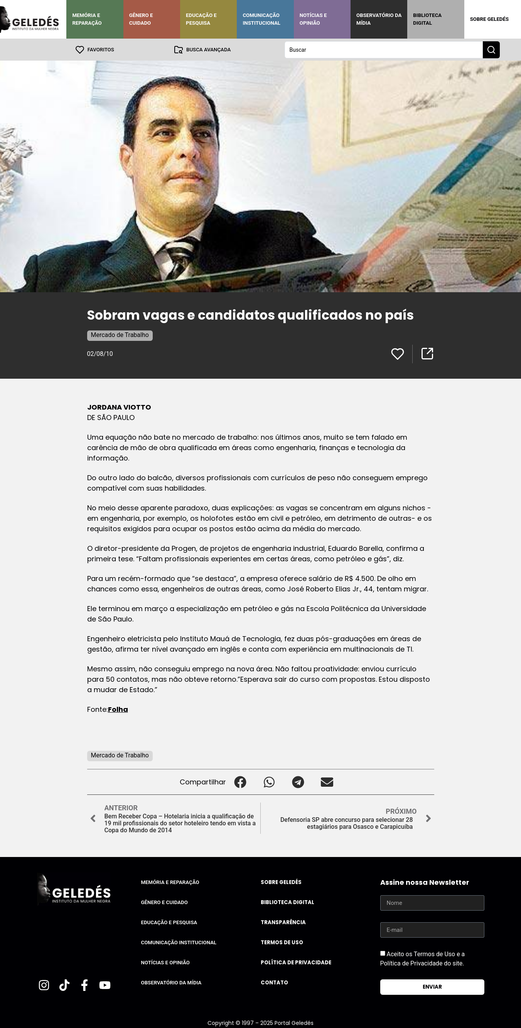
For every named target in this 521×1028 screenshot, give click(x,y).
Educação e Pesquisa (201, 19)
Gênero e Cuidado (141, 19)
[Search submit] (491, 49)
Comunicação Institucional (261, 19)
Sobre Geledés (489, 19)
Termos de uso (282, 942)
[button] (240, 781)
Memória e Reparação (86, 19)
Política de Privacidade (296, 962)
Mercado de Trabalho (120, 334)
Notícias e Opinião (313, 19)
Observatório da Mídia (378, 19)
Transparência (283, 922)
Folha (118, 709)
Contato (274, 982)
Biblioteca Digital (427, 19)
